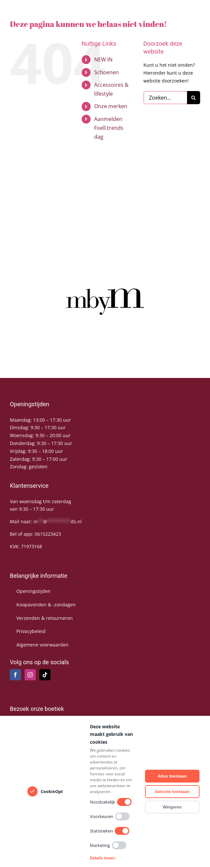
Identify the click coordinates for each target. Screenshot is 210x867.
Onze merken (110, 106)
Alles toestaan (172, 776)
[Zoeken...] (165, 97)
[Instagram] (30, 674)
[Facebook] (15, 674)
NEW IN (103, 59)
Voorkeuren (110, 816)
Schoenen (106, 72)
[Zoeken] (193, 97)
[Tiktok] (45, 674)
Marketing (108, 845)
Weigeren (172, 807)
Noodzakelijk (111, 802)
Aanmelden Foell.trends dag (108, 127)
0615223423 (48, 534)
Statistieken (109, 831)
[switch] (124, 802)
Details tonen (103, 858)
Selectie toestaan (172, 791)
